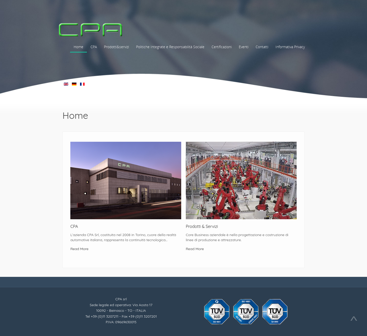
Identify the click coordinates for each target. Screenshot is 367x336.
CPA (74, 226)
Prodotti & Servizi (202, 226)
